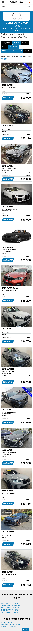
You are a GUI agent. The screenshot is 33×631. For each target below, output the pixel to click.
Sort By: (28, 51)
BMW (16, 43)
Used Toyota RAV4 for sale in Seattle (10, 623)
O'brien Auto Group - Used (12, 51)
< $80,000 (13, 47)
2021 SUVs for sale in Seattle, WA (10, 612)
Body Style (7, 43)
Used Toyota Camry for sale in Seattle (11, 624)
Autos (3, 6)
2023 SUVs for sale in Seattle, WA (10, 607)
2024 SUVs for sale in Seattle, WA (10, 603)
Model (25, 43)
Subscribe (29, 6)
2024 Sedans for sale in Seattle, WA (10, 605)
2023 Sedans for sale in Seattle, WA (10, 609)
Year (4, 47)
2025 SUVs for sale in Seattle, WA (10, 602)
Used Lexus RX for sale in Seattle (9, 626)
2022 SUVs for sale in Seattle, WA (10, 611)
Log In (24, 6)
